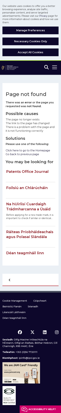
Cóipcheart (39, 300)
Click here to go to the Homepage (28, 150)
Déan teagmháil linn (14, 318)
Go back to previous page (22, 154)
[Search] (46, 67)
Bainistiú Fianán (11, 306)
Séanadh (33, 306)
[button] (54, 67)
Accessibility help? (42, 409)
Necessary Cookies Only (30, 41)
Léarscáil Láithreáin (14, 312)
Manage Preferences (30, 30)
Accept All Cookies (30, 52)
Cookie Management (14, 300)
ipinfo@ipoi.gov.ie (29, 357)
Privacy (43, 15)
